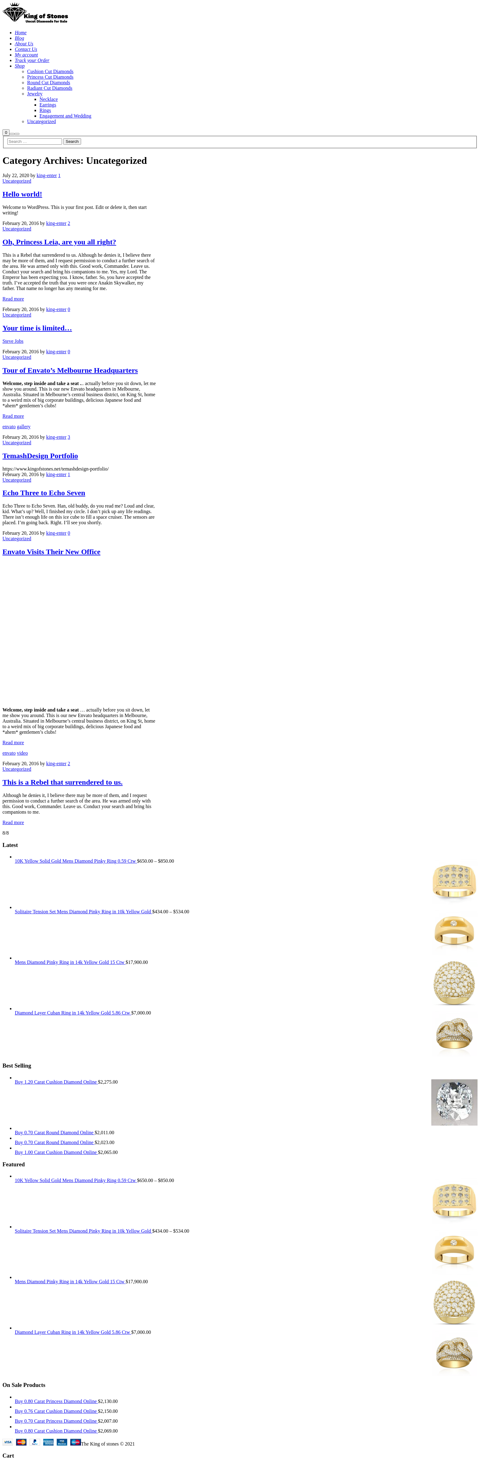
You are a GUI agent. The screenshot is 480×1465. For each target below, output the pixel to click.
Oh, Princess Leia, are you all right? (59, 242)
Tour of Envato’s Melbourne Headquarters (70, 370)
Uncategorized (16, 181)
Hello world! (22, 194)
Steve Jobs (12, 341)
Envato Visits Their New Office (51, 552)
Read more (13, 298)
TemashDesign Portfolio (40, 456)
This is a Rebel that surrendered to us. (62, 782)
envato (9, 426)
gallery (24, 426)
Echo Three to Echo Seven (43, 493)
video (22, 753)
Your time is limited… (37, 328)
